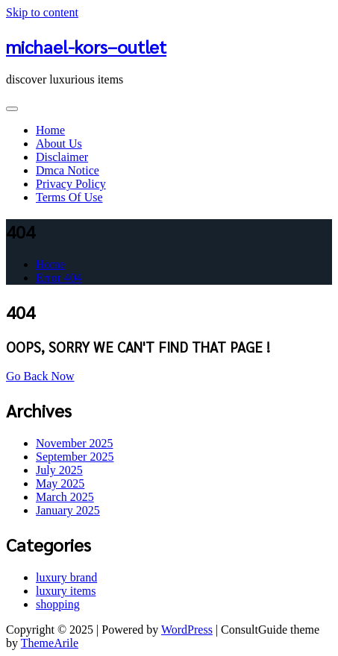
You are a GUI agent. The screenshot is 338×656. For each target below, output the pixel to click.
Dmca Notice (67, 170)
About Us (59, 143)
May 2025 (60, 483)
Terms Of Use (69, 197)
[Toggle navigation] (12, 109)
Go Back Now (40, 376)
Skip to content (42, 12)
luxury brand (66, 577)
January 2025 (68, 510)
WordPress (187, 629)
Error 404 (59, 277)
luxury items (66, 590)
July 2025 (59, 470)
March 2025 (65, 497)
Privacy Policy (71, 183)
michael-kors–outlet (86, 46)
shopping (58, 604)
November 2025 (74, 443)
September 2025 (74, 456)
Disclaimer (62, 157)
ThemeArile (49, 643)
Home (50, 130)
